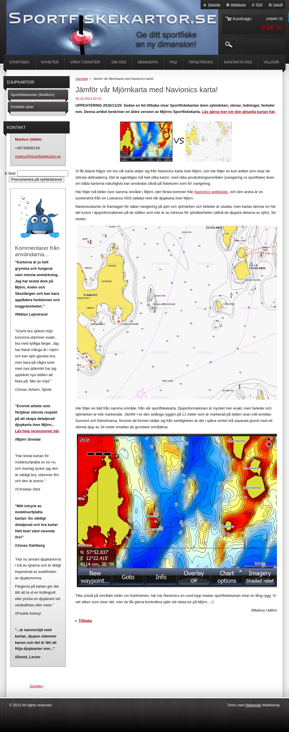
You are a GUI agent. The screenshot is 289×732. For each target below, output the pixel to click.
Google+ (37, 686)
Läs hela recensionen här (37, 431)
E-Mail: (11, 173)
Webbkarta (238, 4)
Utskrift (278, 4)
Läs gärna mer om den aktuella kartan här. (239, 112)
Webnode (253, 705)
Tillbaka (85, 620)
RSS (259, 4)
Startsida (81, 78)
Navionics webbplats (211, 192)
